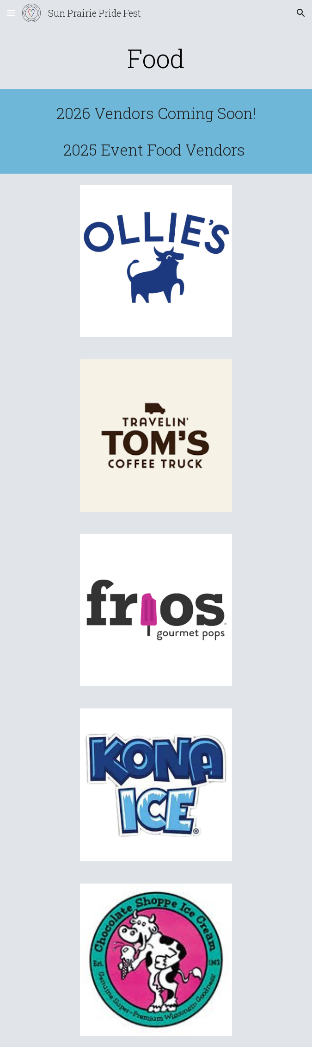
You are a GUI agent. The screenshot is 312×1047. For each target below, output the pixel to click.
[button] (11, 12)
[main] (156, 58)
